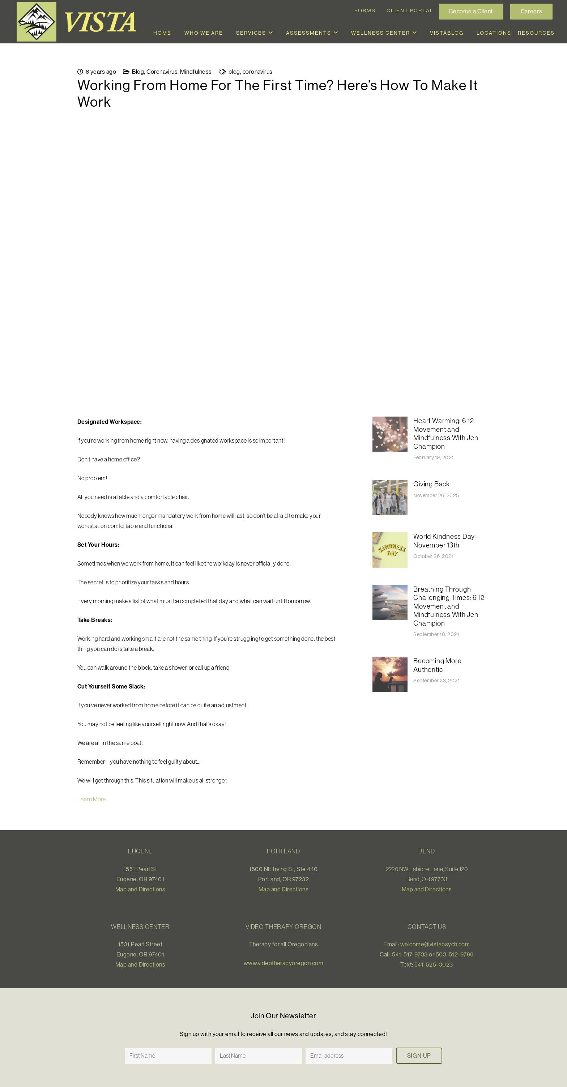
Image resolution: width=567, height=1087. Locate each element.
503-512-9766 (455, 954)
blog (234, 71)
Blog (138, 71)
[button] (271, 33)
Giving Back (431, 483)
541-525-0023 (433, 964)
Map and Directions (140, 889)
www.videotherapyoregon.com (283, 963)
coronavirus (258, 71)
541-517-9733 (410, 954)
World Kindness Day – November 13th (446, 541)
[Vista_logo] (79, 21)
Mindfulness (196, 71)
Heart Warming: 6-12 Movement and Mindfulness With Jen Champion (445, 433)
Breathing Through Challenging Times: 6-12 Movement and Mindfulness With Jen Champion (449, 606)
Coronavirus (162, 71)
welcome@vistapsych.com (435, 944)
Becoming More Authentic (437, 665)
